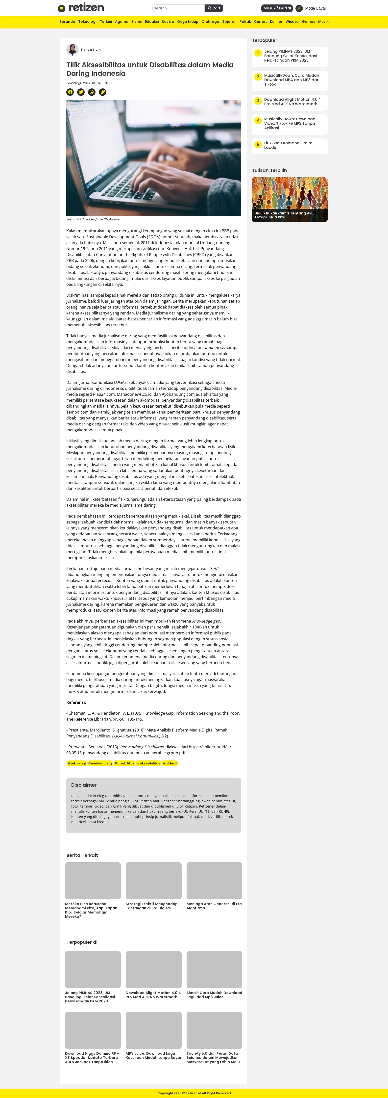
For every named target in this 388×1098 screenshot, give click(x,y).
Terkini (106, 21)
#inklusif (170, 763)
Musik (323, 21)
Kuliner (276, 21)
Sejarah (229, 21)
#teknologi (77, 763)
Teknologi (87, 21)
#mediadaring (100, 763)
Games (308, 21)
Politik (245, 21)
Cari (214, 8)
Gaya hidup (187, 21)
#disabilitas (124, 763)
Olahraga (210, 21)
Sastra (168, 21)
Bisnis (136, 21)
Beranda (67, 21)
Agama (121, 21)
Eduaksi (152, 21)
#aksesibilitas (148, 763)
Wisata (292, 21)
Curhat (260, 21)
